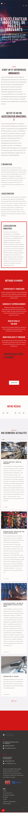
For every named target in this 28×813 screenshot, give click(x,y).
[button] (3, 810)
